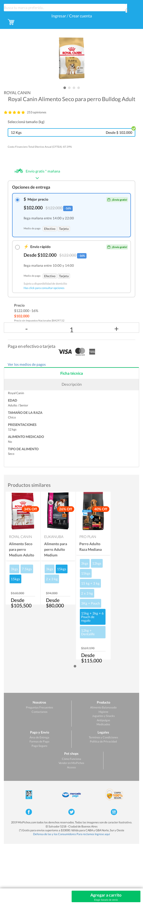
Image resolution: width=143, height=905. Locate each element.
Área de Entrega (39, 737)
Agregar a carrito (106, 897)
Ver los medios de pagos (27, 364)
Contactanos (39, 711)
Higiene (103, 711)
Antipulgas (103, 720)
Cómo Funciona (71, 758)
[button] (64, 88)
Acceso (71, 767)
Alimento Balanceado (103, 707)
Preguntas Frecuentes (39, 707)
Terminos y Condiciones (103, 737)
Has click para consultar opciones (44, 287)
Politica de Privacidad (103, 741)
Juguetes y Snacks (103, 715)
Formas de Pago (39, 741)
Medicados (103, 724)
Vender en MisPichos (71, 762)
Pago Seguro (39, 745)
